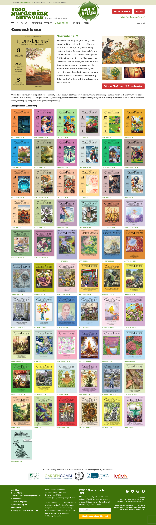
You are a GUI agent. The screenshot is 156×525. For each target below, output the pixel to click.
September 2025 (41, 138)
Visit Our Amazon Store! (133, 17)
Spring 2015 (129, 428)
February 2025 (63, 168)
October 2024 (17, 198)
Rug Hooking (54, 2)
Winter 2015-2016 (64, 428)
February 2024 (63, 228)
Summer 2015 (108, 428)
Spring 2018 (129, 361)
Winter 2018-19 (63, 361)
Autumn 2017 (40, 395)
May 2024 (128, 198)
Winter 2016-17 (109, 395)
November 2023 (131, 228)
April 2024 (16, 228)
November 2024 (131, 168)
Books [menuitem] (76, 23)
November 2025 (68, 36)
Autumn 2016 (130, 395)
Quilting (44, 2)
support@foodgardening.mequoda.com (60, 498)
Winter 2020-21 (18, 328)
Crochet (15, 2)
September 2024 (41, 198)
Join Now (15, 490)
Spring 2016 (39, 428)
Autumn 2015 (85, 428)
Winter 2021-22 (63, 294)
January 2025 (85, 168)
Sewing (64, 2)
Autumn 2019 (130, 328)
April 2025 (16, 168)
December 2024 (108, 168)
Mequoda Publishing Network (132, 500)
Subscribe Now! (95, 516)
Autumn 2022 (130, 261)
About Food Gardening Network (25, 496)
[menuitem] (18, 23)
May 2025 (128, 138)
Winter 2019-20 (109, 328)
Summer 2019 (17, 361)
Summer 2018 (108, 361)
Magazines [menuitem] (61, 23)
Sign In (139, 23)
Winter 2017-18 (18, 395)
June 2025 (106, 138)
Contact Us (16, 499)
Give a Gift (122, 11)
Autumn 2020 (40, 328)
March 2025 (39, 168)
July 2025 (83, 138)
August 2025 (62, 138)
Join (139, 11)
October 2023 (17, 258)
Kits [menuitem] (86, 23)
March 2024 (39, 228)
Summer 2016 (17, 428)
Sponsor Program (19, 505)
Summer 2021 (108, 294)
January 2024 (85, 228)
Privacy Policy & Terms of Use (24, 510)
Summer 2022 (17, 294)
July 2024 (83, 198)
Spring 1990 (16, 461)
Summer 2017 (62, 395)
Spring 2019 (39, 361)
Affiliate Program (19, 502)
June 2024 (106, 198)
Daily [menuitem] (24, 23)
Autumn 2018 (85, 361)
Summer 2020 (62, 328)
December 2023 (108, 228)
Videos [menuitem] (48, 23)
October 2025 (17, 138)
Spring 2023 (84, 261)
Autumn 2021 (85, 294)
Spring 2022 (39, 294)
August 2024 (62, 198)
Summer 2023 (62, 261)
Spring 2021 (129, 294)
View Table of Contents (123, 86)
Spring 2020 (84, 328)
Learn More (16, 493)
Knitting (37, 2)
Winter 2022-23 (109, 261)
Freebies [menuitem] (37, 23)
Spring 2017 (84, 395)
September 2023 (41, 258)
